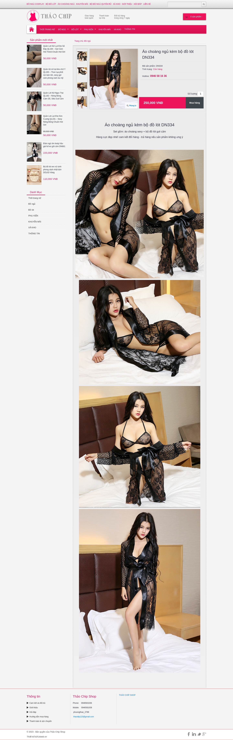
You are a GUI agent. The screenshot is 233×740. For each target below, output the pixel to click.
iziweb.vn (42, 736)
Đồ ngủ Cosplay (35, 4)
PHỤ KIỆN (88, 29)
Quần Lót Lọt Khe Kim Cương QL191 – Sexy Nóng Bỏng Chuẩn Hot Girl (53, 120)
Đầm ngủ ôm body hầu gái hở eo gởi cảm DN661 (54, 145)
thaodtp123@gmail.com (83, 717)
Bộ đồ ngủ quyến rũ (100, 4)
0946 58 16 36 (158, 76)
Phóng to (132, 106)
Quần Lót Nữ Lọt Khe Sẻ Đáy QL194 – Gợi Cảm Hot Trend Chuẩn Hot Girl (54, 49)
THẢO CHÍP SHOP (127, 695)
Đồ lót (74, 29)
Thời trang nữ (47, 29)
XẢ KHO (116, 4)
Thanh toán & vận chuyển (39, 721)
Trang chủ (78, 41)
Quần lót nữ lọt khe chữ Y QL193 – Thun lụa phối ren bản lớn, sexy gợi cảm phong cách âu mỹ (54, 73)
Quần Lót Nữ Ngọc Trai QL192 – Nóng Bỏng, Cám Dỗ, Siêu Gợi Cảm (53, 96)
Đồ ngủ (62, 29)
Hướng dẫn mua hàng (37, 717)
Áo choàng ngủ (66, 4)
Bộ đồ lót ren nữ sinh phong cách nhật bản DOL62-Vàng (52, 170)
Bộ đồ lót (51, 4)
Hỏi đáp (138, 4)
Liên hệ (147, 4)
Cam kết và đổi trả (36, 703)
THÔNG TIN (129, 29)
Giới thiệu (127, 4)
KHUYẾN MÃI (82, 4)
